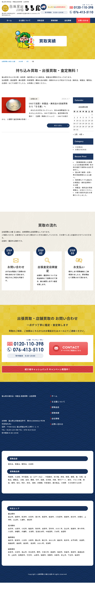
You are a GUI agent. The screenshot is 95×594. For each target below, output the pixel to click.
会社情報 (67, 20)
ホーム (9, 20)
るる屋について (25, 20)
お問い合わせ (83, 20)
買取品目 (40, 20)
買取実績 (54, 20)
